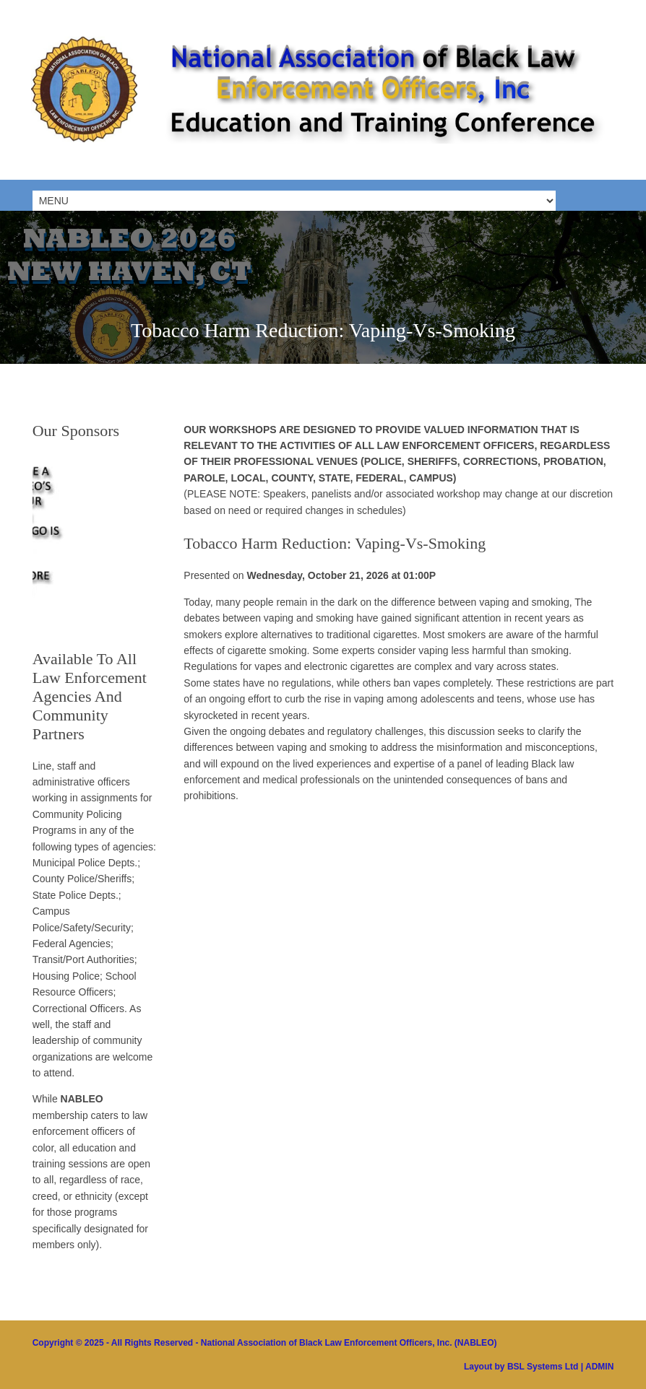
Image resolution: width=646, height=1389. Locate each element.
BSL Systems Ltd (542, 1367)
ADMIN (599, 1367)
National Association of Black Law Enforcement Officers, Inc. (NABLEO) (349, 1343)
